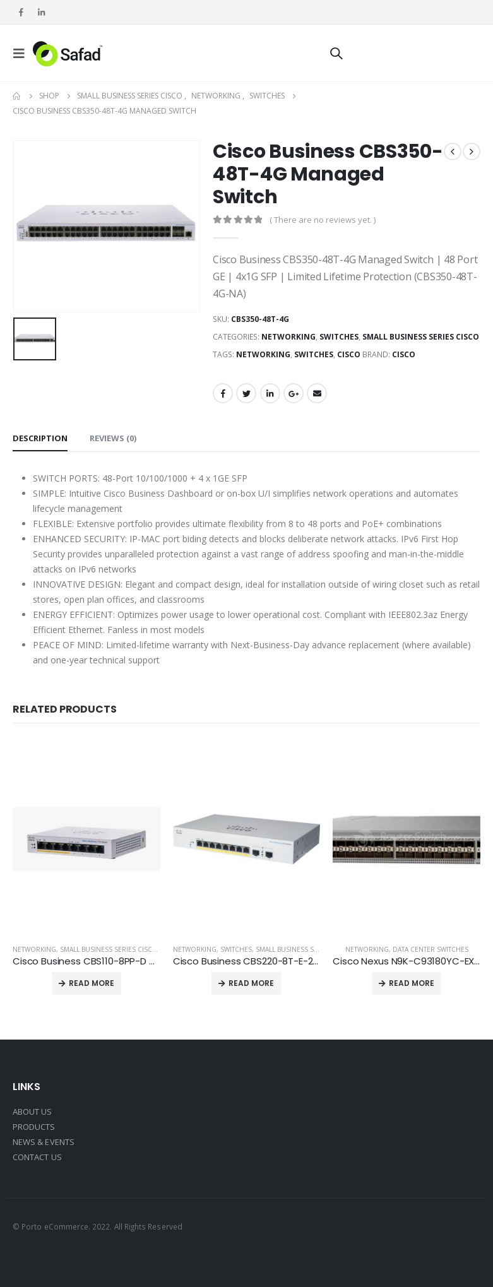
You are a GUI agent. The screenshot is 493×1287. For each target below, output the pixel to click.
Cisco (403, 354)
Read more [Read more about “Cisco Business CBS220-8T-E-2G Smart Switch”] (251, 983)
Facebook (223, 393)
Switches (339, 336)
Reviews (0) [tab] (113, 438)
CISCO (348, 354)
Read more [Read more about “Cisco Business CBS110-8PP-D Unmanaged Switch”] (91, 983)
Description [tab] (40, 438)
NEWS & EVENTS (43, 1142)
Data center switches (430, 949)
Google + (293, 393)
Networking (288, 336)
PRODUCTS (34, 1126)
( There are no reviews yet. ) (323, 219)
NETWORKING (263, 354)
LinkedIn (270, 393)
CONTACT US (37, 1157)
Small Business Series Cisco (420, 336)
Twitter (246, 393)
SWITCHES (313, 354)
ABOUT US (32, 1111)
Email (317, 393)
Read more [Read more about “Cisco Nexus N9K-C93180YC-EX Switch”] (411, 983)
